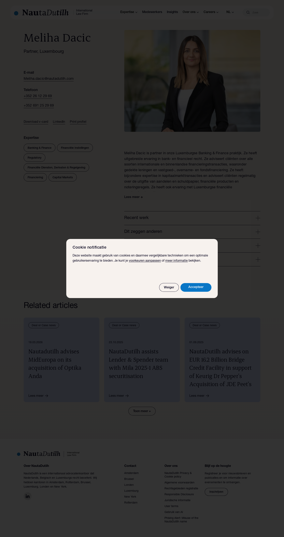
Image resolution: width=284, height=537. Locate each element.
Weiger (169, 287)
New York (130, 497)
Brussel (129, 479)
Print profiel (78, 122)
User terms (171, 506)
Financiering (35, 177)
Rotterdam (130, 503)
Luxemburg (131, 491)
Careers (211, 12)
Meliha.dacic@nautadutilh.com (49, 79)
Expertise (128, 12)
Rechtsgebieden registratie (181, 488)
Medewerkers (152, 12)
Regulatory (34, 158)
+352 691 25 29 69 (39, 106)
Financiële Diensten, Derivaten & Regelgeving (56, 167)
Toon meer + (142, 411)
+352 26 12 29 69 (38, 96)
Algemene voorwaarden (179, 482)
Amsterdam (131, 473)
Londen (129, 485)
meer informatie (176, 261)
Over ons (191, 12)
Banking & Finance (39, 148)
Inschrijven (216, 492)
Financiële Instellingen (75, 148)
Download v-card (36, 122)
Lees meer (39, 395)
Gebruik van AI (173, 512)
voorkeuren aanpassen (145, 261)
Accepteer (196, 287)
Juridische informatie (177, 500)
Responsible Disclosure (179, 494)
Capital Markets (62, 177)
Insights (172, 12)
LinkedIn (59, 122)
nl (230, 12)
